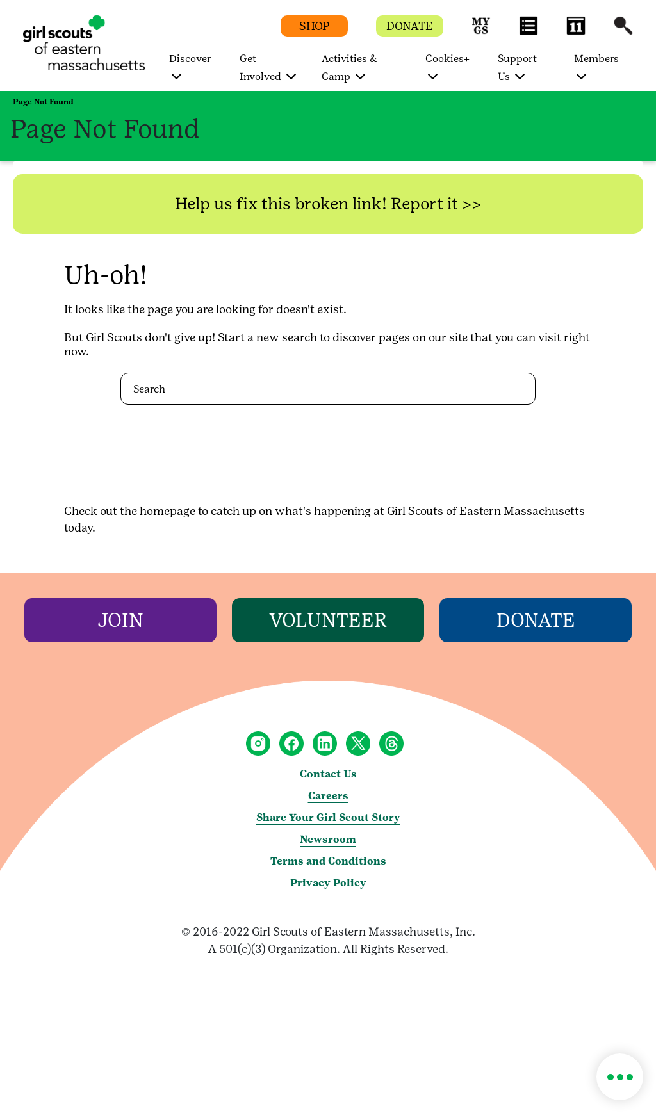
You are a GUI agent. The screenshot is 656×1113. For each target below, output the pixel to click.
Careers (328, 796)
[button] (481, 32)
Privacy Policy (328, 883)
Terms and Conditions (328, 861)
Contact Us (328, 774)
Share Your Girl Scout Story (328, 817)
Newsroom (328, 839)
